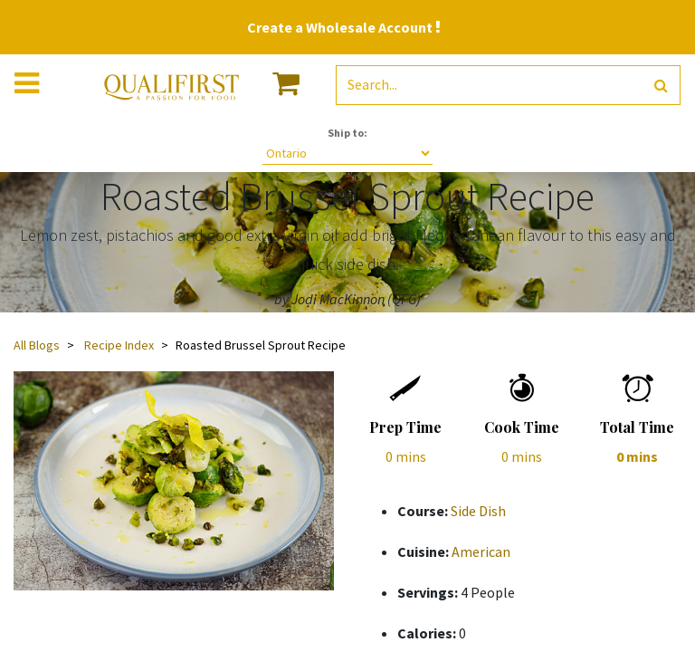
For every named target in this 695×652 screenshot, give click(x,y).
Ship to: (347, 132)
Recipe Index (119, 345)
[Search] (661, 85)
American (481, 551)
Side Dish (478, 511)
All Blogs (37, 345)
